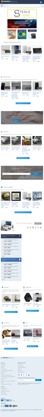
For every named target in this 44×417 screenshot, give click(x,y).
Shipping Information (21, 367)
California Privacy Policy (5, 391)
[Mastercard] (7, 400)
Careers (2, 382)
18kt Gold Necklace (7, 252)
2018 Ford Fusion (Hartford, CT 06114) (10, 266)
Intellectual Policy (4, 394)
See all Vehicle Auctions (23, 158)
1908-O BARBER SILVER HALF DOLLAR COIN (15, 203)
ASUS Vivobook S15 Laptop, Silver (26, 93)
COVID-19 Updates (21, 372)
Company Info (3, 364)
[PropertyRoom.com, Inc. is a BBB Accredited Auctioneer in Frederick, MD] (5, 405)
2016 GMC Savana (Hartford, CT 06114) (11, 243)
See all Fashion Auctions (11, 348)
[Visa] (5, 400)
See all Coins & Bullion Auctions (23, 212)
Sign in (29, 121)
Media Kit (2, 367)
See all (3, 256)
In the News (3, 366)
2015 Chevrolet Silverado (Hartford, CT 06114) (12, 239)
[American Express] (10, 400)
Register (16, 121)
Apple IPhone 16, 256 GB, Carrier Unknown (4, 93)
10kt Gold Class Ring (6, 304)
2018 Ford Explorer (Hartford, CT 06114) (37, 147)
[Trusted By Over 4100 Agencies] (10, 405)
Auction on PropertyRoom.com (6, 375)
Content (1, 15)
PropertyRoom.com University (6, 384)
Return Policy (3, 392)
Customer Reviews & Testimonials (7, 370)
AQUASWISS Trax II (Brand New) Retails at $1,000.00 (6, 341)
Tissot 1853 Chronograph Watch (37, 304)
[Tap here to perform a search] (42, 5)
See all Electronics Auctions (23, 103)
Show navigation (2, 5)
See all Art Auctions (32, 346)
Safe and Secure (21, 366)
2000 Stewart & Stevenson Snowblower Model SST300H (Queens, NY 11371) (26, 149)
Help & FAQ (20, 370)
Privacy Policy (37, 177)
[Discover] (13, 400)
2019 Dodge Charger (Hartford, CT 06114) (11, 249)
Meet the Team (3, 372)
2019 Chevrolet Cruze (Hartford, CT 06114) (11, 276)
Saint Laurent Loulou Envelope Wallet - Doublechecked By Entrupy (37, 57)
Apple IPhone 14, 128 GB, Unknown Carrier (15, 57)
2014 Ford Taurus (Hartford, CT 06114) (5, 147)
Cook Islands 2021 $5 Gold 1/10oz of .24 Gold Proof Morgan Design (5, 204)
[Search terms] (24, 6)
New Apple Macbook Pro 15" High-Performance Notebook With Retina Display (16, 95)
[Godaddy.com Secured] (15, 405)
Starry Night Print (27, 338)
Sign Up (36, 173)
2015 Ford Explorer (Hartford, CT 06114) (16, 147)
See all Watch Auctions (32, 310)
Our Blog (2, 373)
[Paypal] (2, 400)
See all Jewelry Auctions (11, 312)
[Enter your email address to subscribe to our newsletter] (16, 174)
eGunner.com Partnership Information (8, 381)
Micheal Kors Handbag (14, 340)
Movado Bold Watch (27, 303)
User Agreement (31, 177)
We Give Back (3, 369)
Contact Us (20, 369)
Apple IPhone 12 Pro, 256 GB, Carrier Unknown (37, 93)
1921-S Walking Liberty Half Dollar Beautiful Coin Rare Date (36, 204)
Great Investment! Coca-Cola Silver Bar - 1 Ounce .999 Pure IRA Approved (26, 57)
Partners (2, 379)
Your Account (20, 364)
